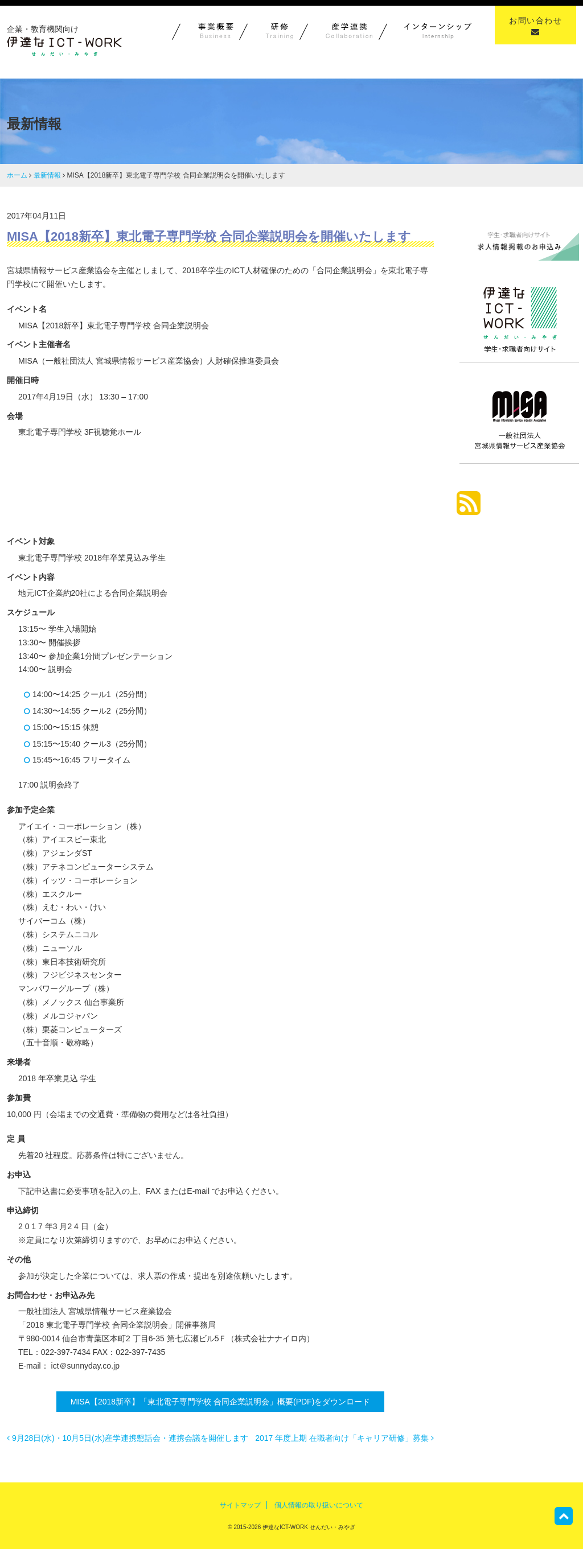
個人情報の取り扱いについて (318, 1505)
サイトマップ (240, 1505)
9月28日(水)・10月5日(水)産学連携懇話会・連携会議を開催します (127, 1438)
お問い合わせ (535, 26)
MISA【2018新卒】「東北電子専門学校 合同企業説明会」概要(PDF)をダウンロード (221, 1401)
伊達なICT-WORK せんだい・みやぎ (308, 1527)
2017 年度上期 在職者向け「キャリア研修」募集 (344, 1438)
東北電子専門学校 (205, 482)
